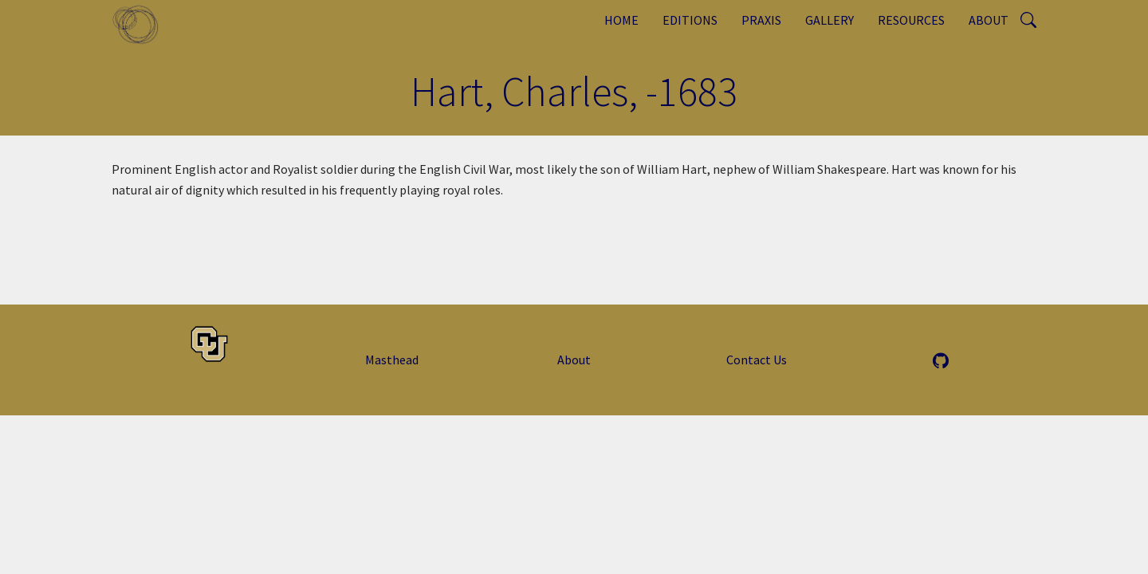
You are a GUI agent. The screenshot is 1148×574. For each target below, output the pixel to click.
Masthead (392, 360)
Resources (911, 20)
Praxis (761, 20)
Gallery (829, 20)
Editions (690, 20)
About (988, 20)
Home (621, 20)
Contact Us (756, 360)
